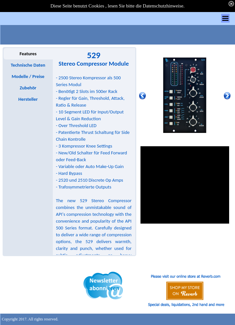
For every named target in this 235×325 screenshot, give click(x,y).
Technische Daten (28, 65)
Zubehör (28, 88)
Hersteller (27, 99)
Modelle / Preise (28, 76)
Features (28, 54)
